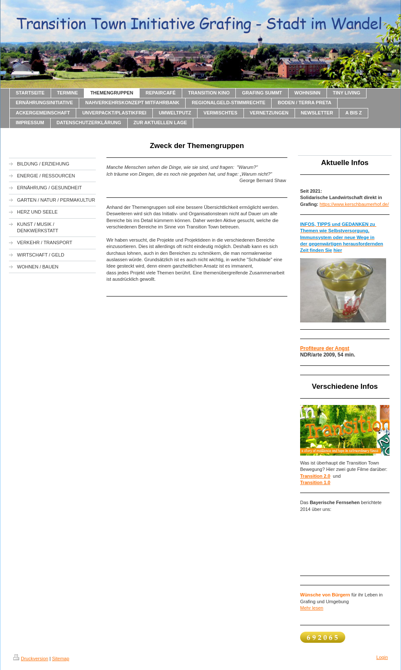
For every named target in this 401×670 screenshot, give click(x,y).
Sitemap (60, 658)
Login (382, 657)
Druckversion (30, 658)
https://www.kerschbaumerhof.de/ (354, 204)
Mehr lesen (311, 607)
